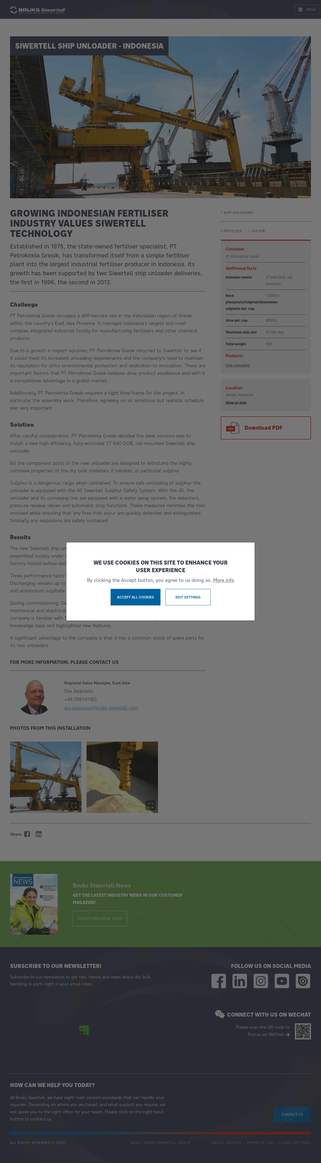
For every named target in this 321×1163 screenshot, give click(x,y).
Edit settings (188, 597)
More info (223, 580)
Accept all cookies (135, 597)
